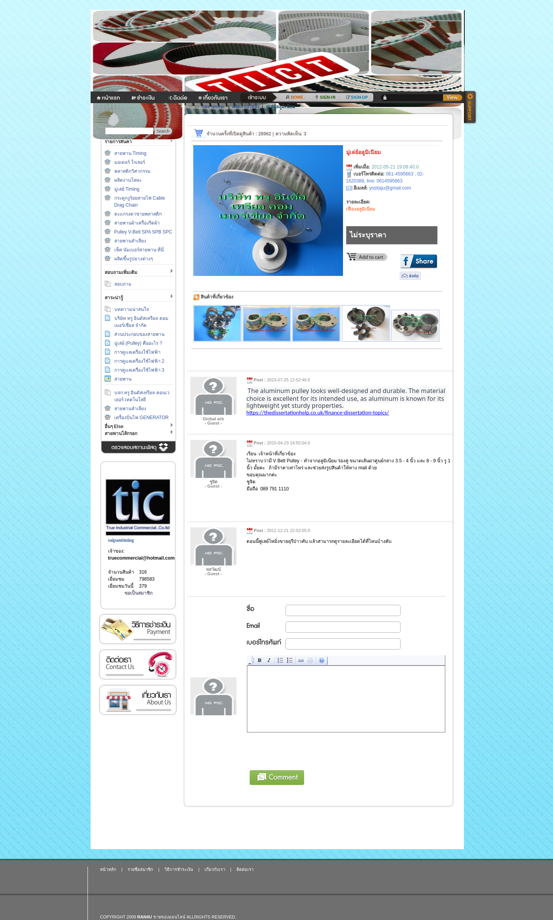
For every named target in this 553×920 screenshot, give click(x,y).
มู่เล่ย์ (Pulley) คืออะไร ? (138, 343)
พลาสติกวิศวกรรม (132, 171)
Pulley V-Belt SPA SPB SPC (143, 232)
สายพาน (122, 379)
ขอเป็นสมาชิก (138, 593)
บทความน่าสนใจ (131, 309)
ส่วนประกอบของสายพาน (139, 334)
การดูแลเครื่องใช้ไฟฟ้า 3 (139, 370)
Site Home (212, 106)
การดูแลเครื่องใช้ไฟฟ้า (137, 352)
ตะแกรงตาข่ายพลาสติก (138, 214)
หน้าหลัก (108, 869)
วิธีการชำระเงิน (137, 629)
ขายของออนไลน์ (169, 917)
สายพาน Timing (130, 153)
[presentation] (306, 750)
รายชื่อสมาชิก (140, 869)
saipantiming (121, 540)
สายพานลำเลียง (130, 241)
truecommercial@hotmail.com (141, 558)
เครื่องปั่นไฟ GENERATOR (141, 417)
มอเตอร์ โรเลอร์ (129, 162)
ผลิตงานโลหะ (128, 180)
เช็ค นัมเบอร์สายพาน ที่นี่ (139, 250)
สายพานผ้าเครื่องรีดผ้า (137, 223)
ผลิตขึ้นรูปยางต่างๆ (133, 259)
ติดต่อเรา (137, 664)
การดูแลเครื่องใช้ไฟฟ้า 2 (139, 361)
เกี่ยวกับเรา (137, 700)
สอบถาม (122, 284)
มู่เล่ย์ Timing (127, 189)
